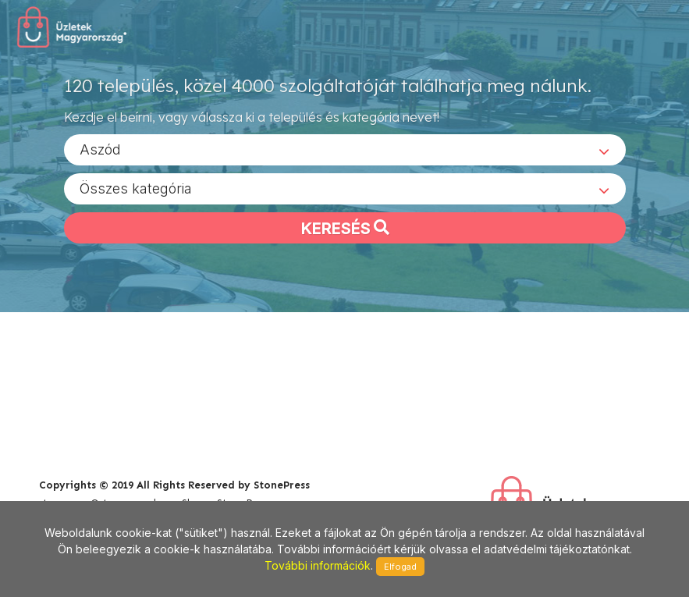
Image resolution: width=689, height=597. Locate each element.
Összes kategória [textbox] (136, 187)
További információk (318, 565)
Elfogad (400, 566)
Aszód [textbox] (100, 148)
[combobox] (345, 149)
